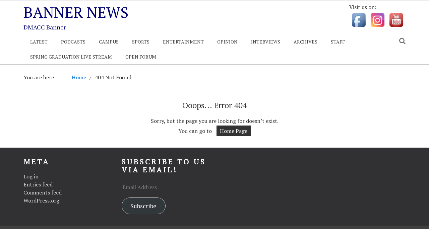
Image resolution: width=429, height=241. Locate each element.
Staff (338, 41)
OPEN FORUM (140, 57)
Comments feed (42, 192)
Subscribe (143, 206)
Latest (39, 41)
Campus (109, 41)
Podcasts (73, 41)
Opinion (227, 41)
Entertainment (183, 41)
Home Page (233, 131)
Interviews (265, 41)
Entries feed (38, 184)
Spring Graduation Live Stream (71, 57)
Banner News (75, 12)
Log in (31, 176)
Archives (305, 41)
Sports (140, 41)
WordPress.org (41, 200)
